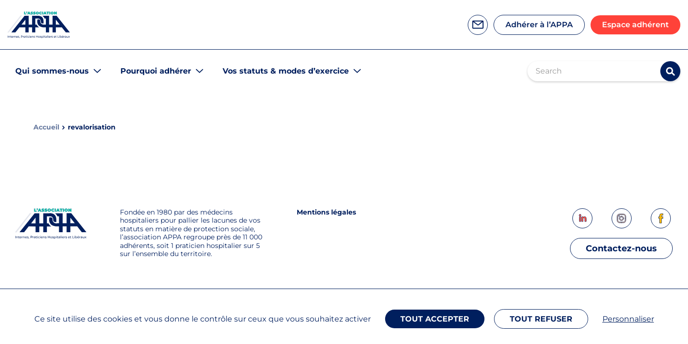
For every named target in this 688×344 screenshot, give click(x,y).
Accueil (46, 127)
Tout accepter (434, 318)
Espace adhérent (635, 24)
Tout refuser (541, 318)
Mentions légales (326, 212)
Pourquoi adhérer (155, 70)
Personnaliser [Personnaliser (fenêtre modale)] (628, 318)
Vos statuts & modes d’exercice (286, 70)
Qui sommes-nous (52, 70)
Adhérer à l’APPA (539, 24)
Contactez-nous (621, 248)
